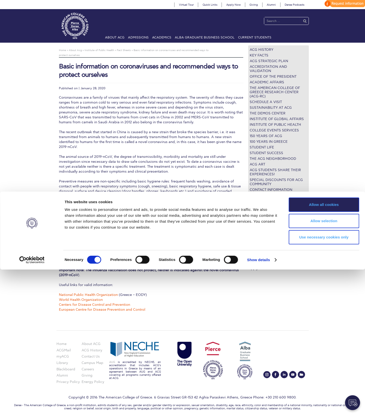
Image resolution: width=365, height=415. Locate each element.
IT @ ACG (256, 244)
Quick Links (210, 4)
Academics (161, 37)
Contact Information (271, 190)
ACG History (261, 50)
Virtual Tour (186, 4)
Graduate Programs (264, 226)
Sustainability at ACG (271, 108)
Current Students (254, 37)
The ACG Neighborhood (273, 159)
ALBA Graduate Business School (205, 37)
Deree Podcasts (294, 4)
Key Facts (259, 55)
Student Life (262, 147)
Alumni (271, 4)
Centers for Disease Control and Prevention (94, 305)
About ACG (114, 37)
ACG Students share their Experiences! (275, 172)
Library (254, 238)
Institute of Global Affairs (277, 119)
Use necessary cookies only (323, 382)
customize (344, 3)
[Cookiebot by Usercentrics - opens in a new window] (31, 405)
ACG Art (257, 164)
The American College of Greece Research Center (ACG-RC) (275, 92)
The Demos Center (267, 113)
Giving (253, 4)
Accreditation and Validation (268, 69)
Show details (258, 405)
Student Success (266, 153)
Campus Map (259, 250)
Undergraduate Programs (269, 220)
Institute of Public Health (275, 125)
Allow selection (323, 366)
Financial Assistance (265, 232)
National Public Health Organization (88, 295)
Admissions (138, 37)
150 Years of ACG (266, 136)
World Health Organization (81, 300)
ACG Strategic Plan (269, 61)
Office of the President (273, 76)
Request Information (265, 262)
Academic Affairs (267, 82)
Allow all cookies (324, 350)
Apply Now (233, 4)
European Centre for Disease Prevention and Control (102, 309)
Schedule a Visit (266, 102)
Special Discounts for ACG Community (276, 182)
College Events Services (274, 130)
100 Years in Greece (269, 142)
